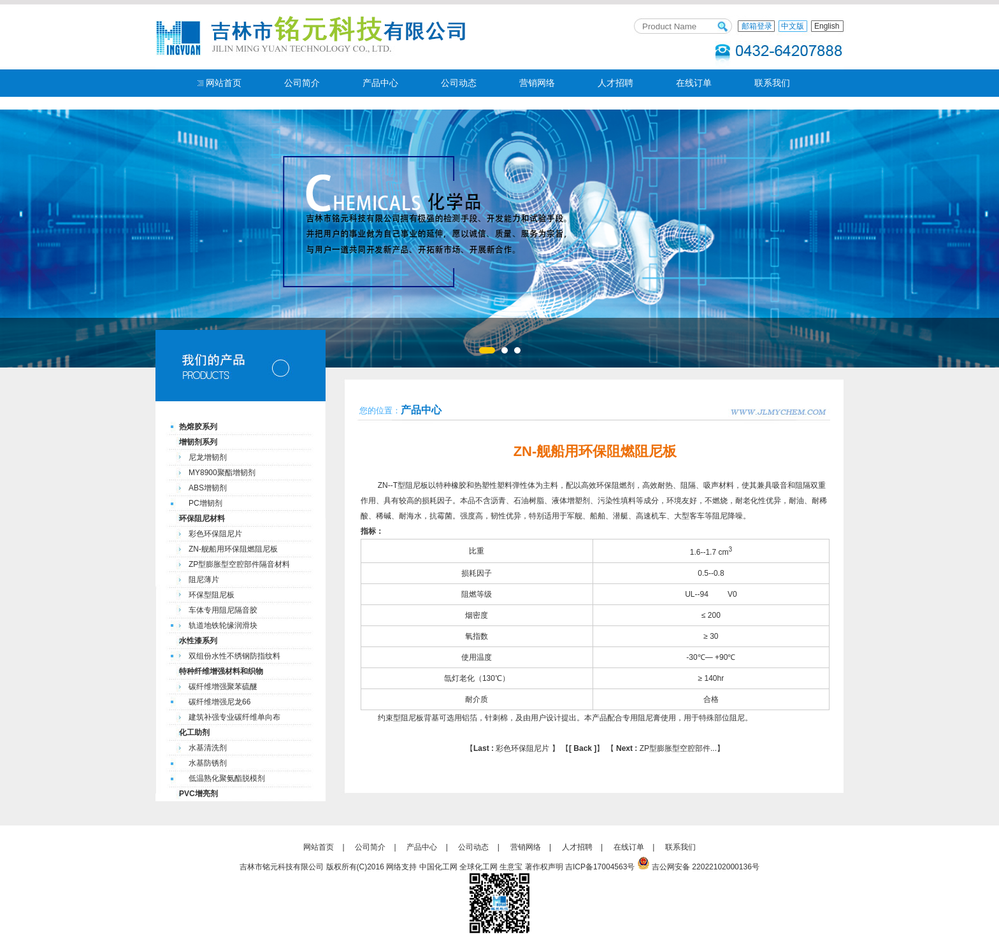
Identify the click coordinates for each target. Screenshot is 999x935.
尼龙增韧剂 (208, 457)
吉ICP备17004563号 (600, 866)
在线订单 (694, 83)
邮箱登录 (757, 26)
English (826, 26)
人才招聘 (615, 83)
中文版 (792, 26)
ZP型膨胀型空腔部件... (665, 748)
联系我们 (772, 83)
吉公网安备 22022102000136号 (705, 866)
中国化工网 (438, 866)
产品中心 (380, 83)
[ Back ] (582, 748)
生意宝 (511, 866)
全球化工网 (478, 866)
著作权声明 (544, 866)
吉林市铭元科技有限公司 (282, 866)
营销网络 (537, 83)
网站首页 (223, 83)
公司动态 (459, 83)
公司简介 (302, 83)
